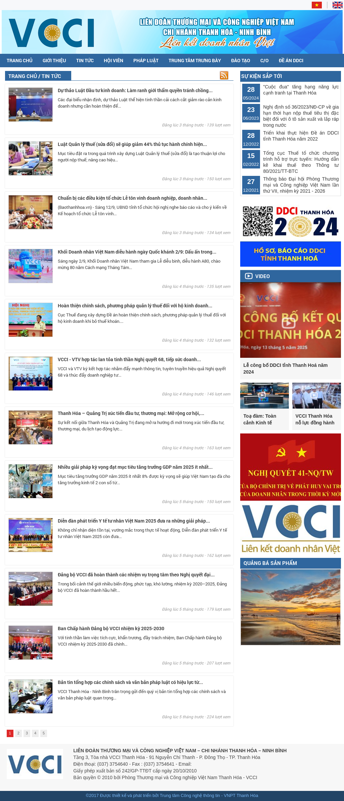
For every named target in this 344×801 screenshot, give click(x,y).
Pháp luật (146, 60)
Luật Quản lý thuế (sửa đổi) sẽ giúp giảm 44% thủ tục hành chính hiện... (132, 144)
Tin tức (85, 60)
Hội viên (113, 60)
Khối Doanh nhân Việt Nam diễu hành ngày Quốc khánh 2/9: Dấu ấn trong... (137, 252)
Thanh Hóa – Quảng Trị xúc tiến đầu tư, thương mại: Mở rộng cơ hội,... (131, 413)
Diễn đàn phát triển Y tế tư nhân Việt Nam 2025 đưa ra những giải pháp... (134, 521)
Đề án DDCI (291, 60)
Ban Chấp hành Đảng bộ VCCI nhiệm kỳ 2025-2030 (111, 628)
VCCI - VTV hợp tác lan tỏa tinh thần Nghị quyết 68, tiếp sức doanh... (129, 359)
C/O (264, 60)
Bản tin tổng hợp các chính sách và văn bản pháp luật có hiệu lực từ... (130, 682)
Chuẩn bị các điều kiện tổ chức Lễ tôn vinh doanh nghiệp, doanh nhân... (132, 198)
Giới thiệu (54, 60)
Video (262, 276)
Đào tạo (240, 60)
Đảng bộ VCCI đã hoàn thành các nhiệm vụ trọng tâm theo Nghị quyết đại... (136, 574)
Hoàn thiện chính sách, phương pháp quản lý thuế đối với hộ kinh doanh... (135, 305)
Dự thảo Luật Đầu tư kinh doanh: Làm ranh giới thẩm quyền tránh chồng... (135, 90)
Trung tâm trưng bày (195, 60)
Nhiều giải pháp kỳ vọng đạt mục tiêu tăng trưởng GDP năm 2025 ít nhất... (135, 467)
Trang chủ (20, 60)
